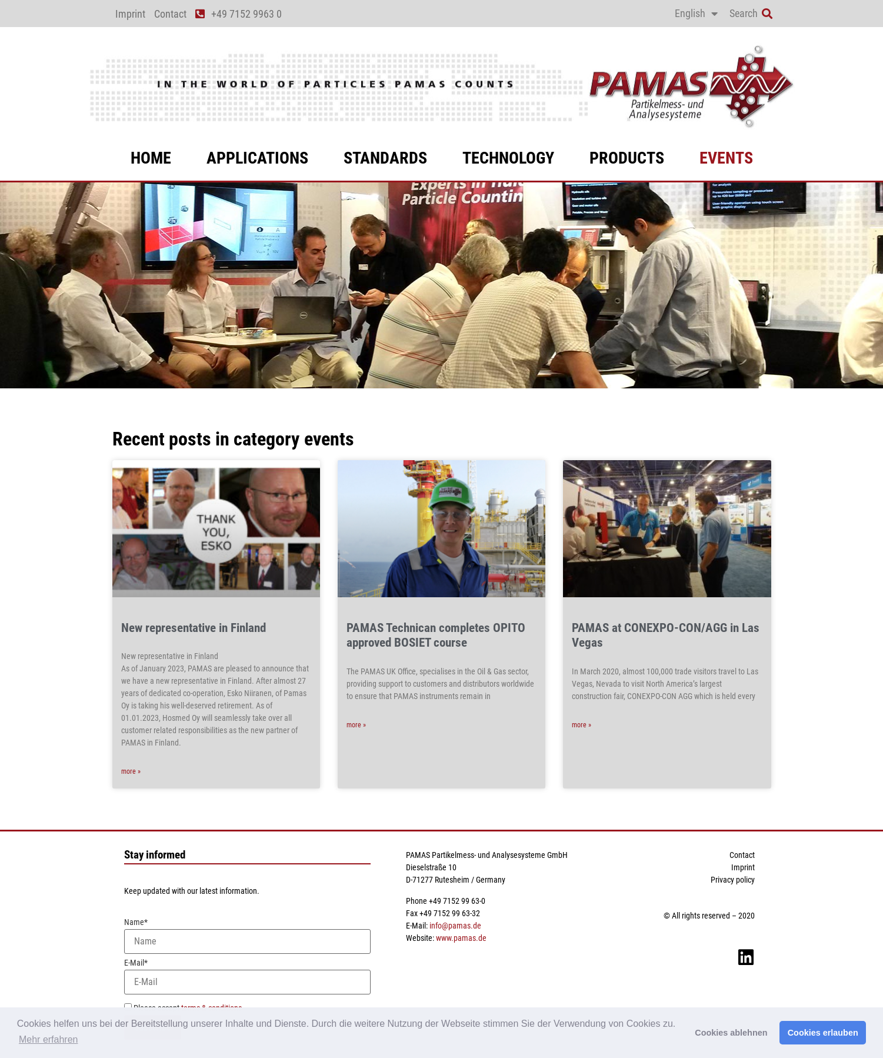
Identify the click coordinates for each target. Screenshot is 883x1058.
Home (151, 158)
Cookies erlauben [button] (823, 1032)
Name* (247, 936)
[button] (767, 14)
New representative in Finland (193, 628)
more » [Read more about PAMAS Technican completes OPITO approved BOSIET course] (356, 725)
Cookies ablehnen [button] (731, 1032)
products (626, 158)
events (726, 158)
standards (385, 158)
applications (257, 158)
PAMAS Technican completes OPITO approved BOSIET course (435, 635)
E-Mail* (247, 976)
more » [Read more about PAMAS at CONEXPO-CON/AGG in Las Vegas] (581, 725)
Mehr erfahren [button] (48, 1039)
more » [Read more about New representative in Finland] (131, 771)
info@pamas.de (455, 925)
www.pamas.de (461, 938)
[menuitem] (696, 13)
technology (508, 158)
